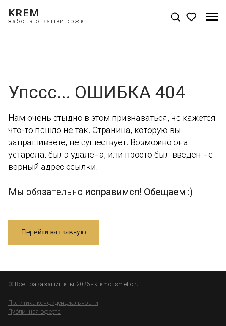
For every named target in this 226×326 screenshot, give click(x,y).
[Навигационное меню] (212, 17)
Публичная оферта (34, 311)
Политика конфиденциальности (53, 302)
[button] (175, 16)
